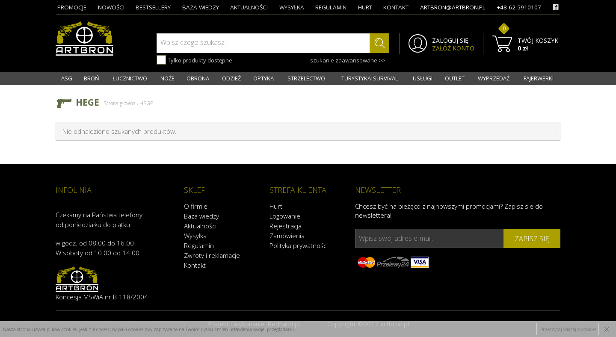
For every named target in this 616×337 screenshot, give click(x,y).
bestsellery (153, 7)
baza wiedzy (200, 7)
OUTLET (455, 78)
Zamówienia (287, 235)
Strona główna (120, 103)
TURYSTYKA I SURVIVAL (369, 78)
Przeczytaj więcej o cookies (568, 329)
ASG (66, 78)
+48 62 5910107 (519, 7)
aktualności (249, 7)
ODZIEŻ (231, 78)
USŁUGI (422, 78)
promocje (71, 7)
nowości (111, 7)
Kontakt (195, 265)
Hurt (276, 206)
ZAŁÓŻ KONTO (453, 48)
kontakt (396, 7)
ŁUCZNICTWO (130, 78)
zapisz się (532, 238)
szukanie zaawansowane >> (347, 60)
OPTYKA (263, 78)
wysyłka (291, 7)
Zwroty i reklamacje (212, 255)
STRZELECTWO (306, 78)
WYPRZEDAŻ (493, 78)
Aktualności (200, 226)
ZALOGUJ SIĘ (450, 40)
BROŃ (91, 78)
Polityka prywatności (299, 245)
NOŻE (167, 78)
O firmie (195, 206)
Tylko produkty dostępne (194, 60)
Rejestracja (286, 226)
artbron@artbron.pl (453, 7)
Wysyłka (195, 235)
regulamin (330, 7)
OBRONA (198, 78)
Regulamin (199, 245)
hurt (365, 7)
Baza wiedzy (201, 216)
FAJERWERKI (539, 78)
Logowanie (285, 216)
